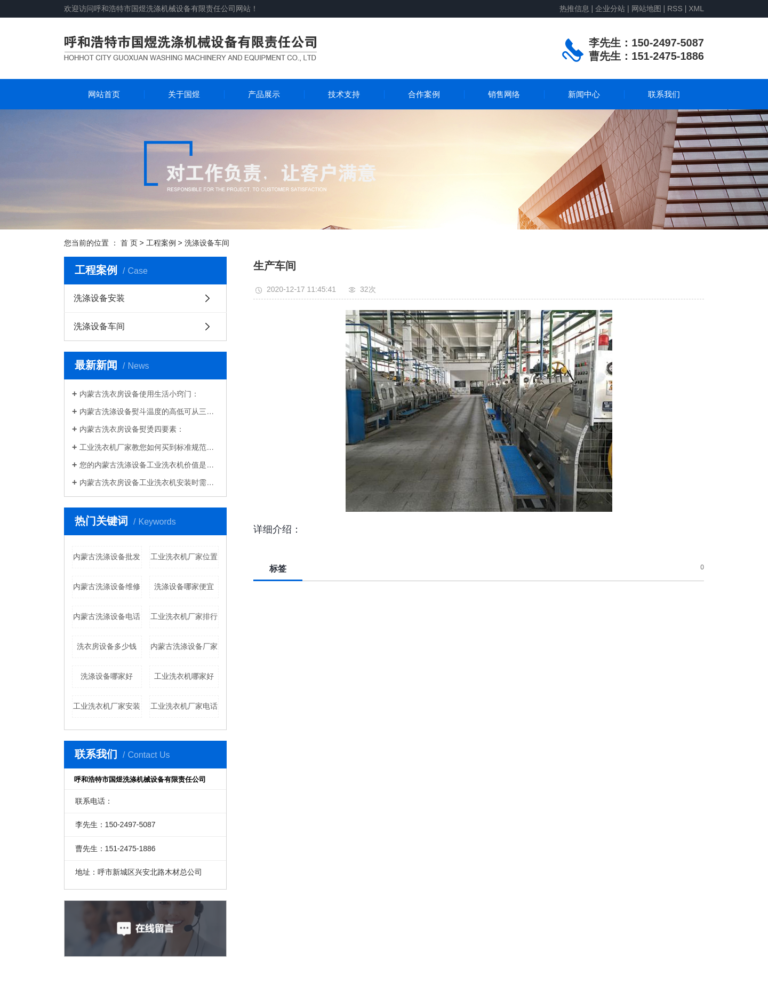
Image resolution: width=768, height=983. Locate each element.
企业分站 (610, 8)
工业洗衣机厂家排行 (184, 616)
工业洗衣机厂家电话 (184, 706)
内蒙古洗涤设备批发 (106, 556)
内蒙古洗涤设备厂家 (184, 646)
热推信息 (574, 8)
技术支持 (344, 94)
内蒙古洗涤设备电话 (106, 616)
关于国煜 (184, 94)
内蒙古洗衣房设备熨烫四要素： (131, 429)
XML (696, 8)
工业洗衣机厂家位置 (184, 556)
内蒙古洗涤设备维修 (106, 586)
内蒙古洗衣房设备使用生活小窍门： (139, 394)
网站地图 (647, 8)
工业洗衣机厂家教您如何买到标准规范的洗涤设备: (149, 447)
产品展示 (264, 94)
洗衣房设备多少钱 (107, 646)
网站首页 (104, 94)
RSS (675, 8)
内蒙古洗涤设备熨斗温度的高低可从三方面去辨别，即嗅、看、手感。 (149, 411)
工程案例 (161, 243)
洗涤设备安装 (99, 298)
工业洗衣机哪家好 (184, 676)
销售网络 (504, 94)
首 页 (129, 243)
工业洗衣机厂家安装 (106, 706)
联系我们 (664, 94)
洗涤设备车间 (207, 243)
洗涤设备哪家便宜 (184, 586)
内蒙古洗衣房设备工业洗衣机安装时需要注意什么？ (149, 482)
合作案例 (424, 94)
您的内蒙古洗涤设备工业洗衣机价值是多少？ (149, 465)
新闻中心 (584, 94)
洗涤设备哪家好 (107, 676)
